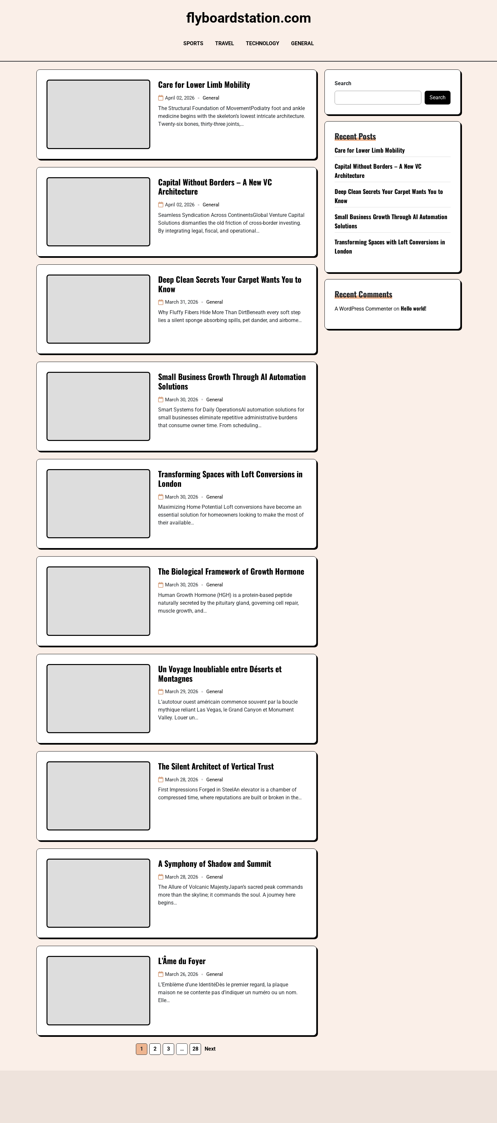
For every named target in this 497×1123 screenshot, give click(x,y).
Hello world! (413, 308)
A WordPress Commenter (363, 309)
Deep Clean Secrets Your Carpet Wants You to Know (230, 284)
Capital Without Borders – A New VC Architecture (215, 186)
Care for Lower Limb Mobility (204, 84)
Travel (224, 43)
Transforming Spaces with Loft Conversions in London (230, 478)
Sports (193, 43)
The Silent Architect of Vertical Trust (216, 766)
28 (195, 1049)
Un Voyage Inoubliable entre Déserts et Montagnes (220, 673)
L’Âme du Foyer (182, 960)
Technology (262, 43)
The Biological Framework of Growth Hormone (231, 571)
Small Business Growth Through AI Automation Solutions (232, 381)
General (302, 43)
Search (343, 83)
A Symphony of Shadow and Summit (214, 863)
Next (210, 1049)
